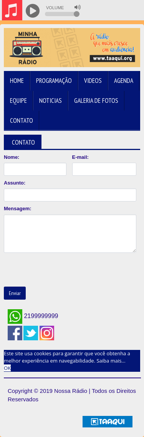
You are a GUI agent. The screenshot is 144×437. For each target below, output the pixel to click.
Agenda (123, 80)
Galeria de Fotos (96, 100)
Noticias (50, 100)
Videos (93, 80)
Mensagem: (17, 208)
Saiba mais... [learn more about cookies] (110, 360)
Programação (54, 80)
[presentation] (62, 270)
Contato (21, 120)
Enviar (15, 293)
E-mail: (80, 157)
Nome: (11, 157)
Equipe (18, 100)
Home (17, 80)
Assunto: (14, 183)
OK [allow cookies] (7, 367)
